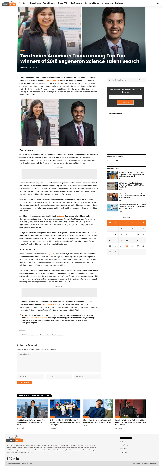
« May (109, 257)
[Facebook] (108, 159)
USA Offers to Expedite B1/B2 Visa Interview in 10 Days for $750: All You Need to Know (131, 184)
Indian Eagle (24, 68)
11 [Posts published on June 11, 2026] (126, 234)
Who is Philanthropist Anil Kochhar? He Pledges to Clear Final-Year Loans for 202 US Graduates (130, 424)
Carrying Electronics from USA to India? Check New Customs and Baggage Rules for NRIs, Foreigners (132, 206)
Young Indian (60, 335)
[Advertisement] (59, 174)
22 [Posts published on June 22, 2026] (110, 246)
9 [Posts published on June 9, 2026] (115, 234)
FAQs (120, 178)
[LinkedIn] (117, 159)
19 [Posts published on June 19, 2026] (132, 240)
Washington (51, 335)
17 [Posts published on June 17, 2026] (121, 240)
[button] (158, 3)
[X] (111, 159)
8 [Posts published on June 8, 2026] (109, 234)
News (23, 50)
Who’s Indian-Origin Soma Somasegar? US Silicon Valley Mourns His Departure (97, 423)
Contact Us (123, 444)
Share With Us (124, 454)
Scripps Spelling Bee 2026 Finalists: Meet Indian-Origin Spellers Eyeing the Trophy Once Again (65, 424)
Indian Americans (34, 335)
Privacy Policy (124, 447)
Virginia (43, 335)
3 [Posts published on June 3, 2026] (121, 228)
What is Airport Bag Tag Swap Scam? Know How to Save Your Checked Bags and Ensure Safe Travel (131, 173)
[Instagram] (114, 159)
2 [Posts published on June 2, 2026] (115, 228)
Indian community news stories (36, 318)
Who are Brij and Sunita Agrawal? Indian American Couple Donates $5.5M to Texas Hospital (132, 195)
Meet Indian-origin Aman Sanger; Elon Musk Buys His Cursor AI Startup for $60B (31, 424)
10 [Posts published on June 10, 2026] (121, 234)
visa (67, 315)
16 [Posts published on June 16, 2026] (115, 240)
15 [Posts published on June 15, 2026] (110, 240)
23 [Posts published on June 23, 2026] (115, 246)
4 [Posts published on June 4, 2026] (126, 228)
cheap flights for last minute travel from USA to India (74, 320)
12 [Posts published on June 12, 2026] (132, 234)
